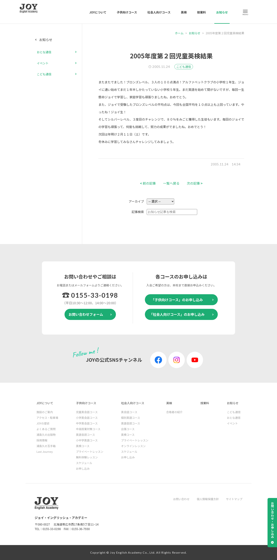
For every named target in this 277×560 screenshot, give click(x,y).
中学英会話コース (87, 423)
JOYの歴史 (43, 423)
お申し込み (83, 468)
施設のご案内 (44, 412)
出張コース (127, 429)
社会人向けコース (159, 12)
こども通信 (183, 66)
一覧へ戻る (171, 183)
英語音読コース (85, 435)
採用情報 (41, 440)
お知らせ (222, 12)
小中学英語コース (87, 440)
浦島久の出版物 (46, 435)
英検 (184, 12)
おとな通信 (44, 52)
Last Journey (44, 451)
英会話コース (129, 412)
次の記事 (195, 183)
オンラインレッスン (133, 446)
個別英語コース (130, 418)
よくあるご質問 (46, 429)
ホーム (179, 33)
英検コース (82, 446)
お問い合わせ (181, 499)
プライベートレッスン (89, 451)
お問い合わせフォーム (86, 314)
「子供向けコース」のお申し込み (177, 299)
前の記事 (148, 183)
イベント (42, 63)
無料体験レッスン (87, 457)
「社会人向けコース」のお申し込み (176, 314)
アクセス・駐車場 (47, 418)
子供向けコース (127, 12)
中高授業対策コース (88, 429)
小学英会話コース (87, 418)
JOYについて (97, 12)
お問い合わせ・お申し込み (272, 520)
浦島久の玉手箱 (46, 446)
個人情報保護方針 (208, 499)
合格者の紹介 (174, 412)
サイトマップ (234, 499)
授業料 (201, 12)
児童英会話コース (87, 412)
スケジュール (84, 463)
